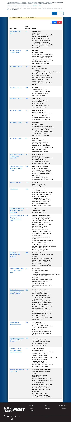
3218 (27, 110)
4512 (27, 138)
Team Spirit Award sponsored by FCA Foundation (15, 254)
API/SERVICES (31, 405)
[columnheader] (17, 27)
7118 (27, 182)
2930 (27, 253)
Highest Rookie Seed (15, 182)
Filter (54, 22)
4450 (27, 215)
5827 (27, 98)
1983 (27, 88)
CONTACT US (31, 410)
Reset (59, 22)
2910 (27, 66)
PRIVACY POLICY (62, 405)
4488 (27, 51)
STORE (47, 408)
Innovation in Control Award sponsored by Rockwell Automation (16, 350)
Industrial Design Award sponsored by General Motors (16, 168)
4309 (27, 322)
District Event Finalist (16, 110)
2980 (27, 290)
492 (27, 348)
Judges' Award (14, 189)
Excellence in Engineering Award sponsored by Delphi (17, 270)
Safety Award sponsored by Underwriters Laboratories (17, 156)
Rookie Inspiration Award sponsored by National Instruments (17, 210)
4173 (27, 369)
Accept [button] (54, 13)
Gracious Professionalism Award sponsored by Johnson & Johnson (17, 291)
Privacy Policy (37, 5)
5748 (27, 189)
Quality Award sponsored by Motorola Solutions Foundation (17, 339)
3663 (27, 166)
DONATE (47, 405)
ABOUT (31, 408)
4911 (27, 31)
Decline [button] (60, 13)
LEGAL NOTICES (62, 408)
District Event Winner (16, 66)
